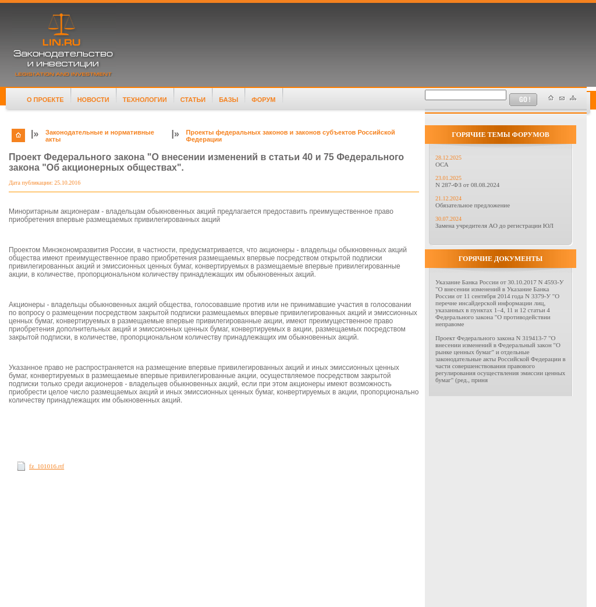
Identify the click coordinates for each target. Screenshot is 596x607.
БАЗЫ (228, 99)
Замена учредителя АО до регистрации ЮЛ (494, 225)
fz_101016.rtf (46, 466)
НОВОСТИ (93, 99)
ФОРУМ (263, 99)
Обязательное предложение (472, 205)
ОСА (442, 164)
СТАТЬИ (193, 99)
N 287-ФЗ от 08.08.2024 (467, 184)
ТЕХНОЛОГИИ (145, 99)
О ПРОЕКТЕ (45, 99)
